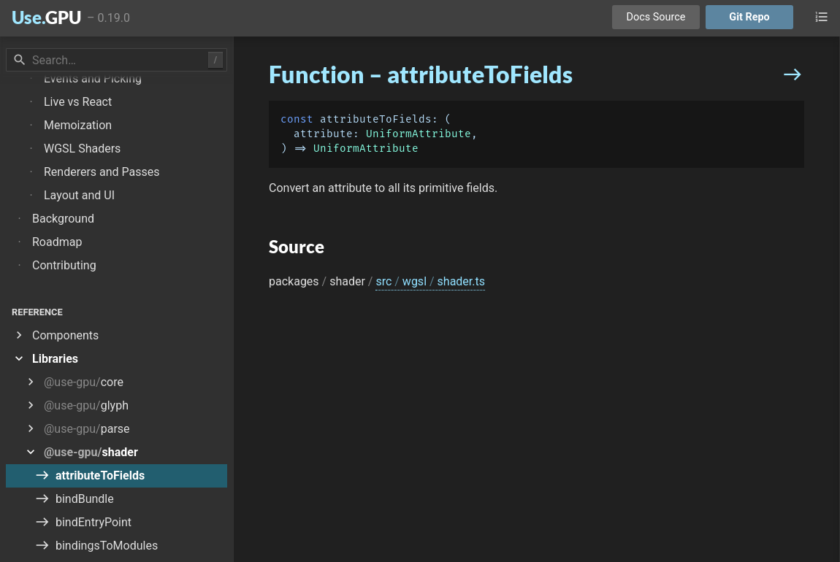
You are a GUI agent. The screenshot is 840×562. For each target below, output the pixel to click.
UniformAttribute (418, 134)
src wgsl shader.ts (430, 281)
